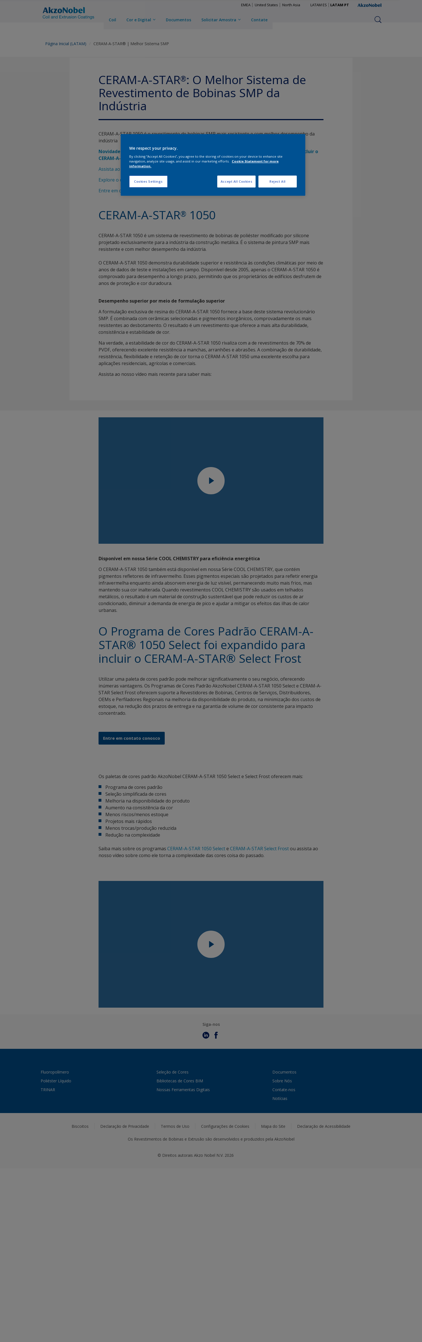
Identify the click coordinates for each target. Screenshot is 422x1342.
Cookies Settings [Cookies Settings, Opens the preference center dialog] (148, 181)
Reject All (278, 181)
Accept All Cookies (236, 181)
